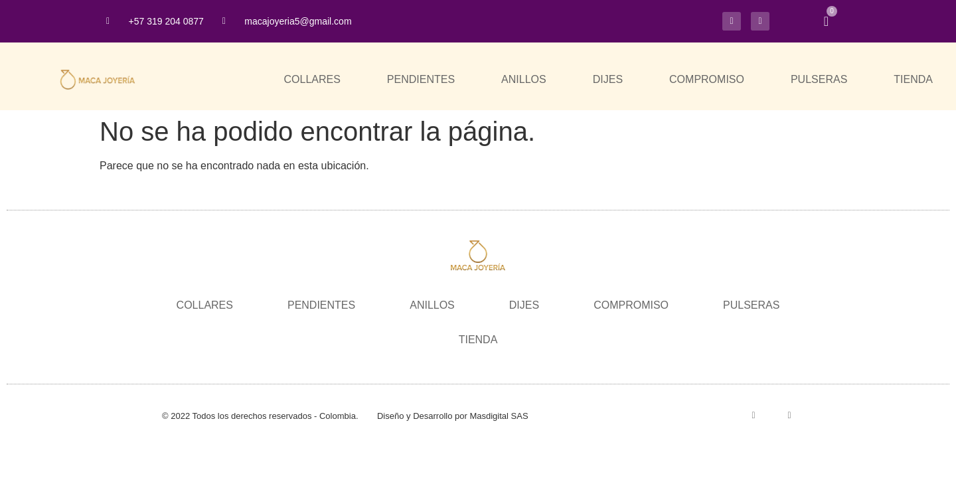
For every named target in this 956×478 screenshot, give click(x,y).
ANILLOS (523, 79)
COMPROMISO (706, 79)
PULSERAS (819, 79)
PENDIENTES (421, 79)
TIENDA (913, 79)
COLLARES (311, 79)
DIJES (608, 79)
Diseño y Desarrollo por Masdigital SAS (452, 416)
